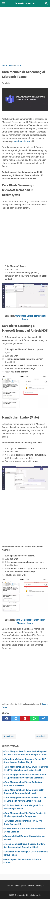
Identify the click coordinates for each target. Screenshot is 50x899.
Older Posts (41, 736)
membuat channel (22, 141)
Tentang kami (20, 886)
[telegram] (43, 718)
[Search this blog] (46, 3)
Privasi (31, 886)
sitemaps (39, 886)
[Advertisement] (25, 36)
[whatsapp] (34, 718)
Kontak (10, 886)
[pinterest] (25, 718)
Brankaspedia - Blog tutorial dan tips (28, 895)
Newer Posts (9, 736)
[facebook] (6, 718)
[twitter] (15, 718)
